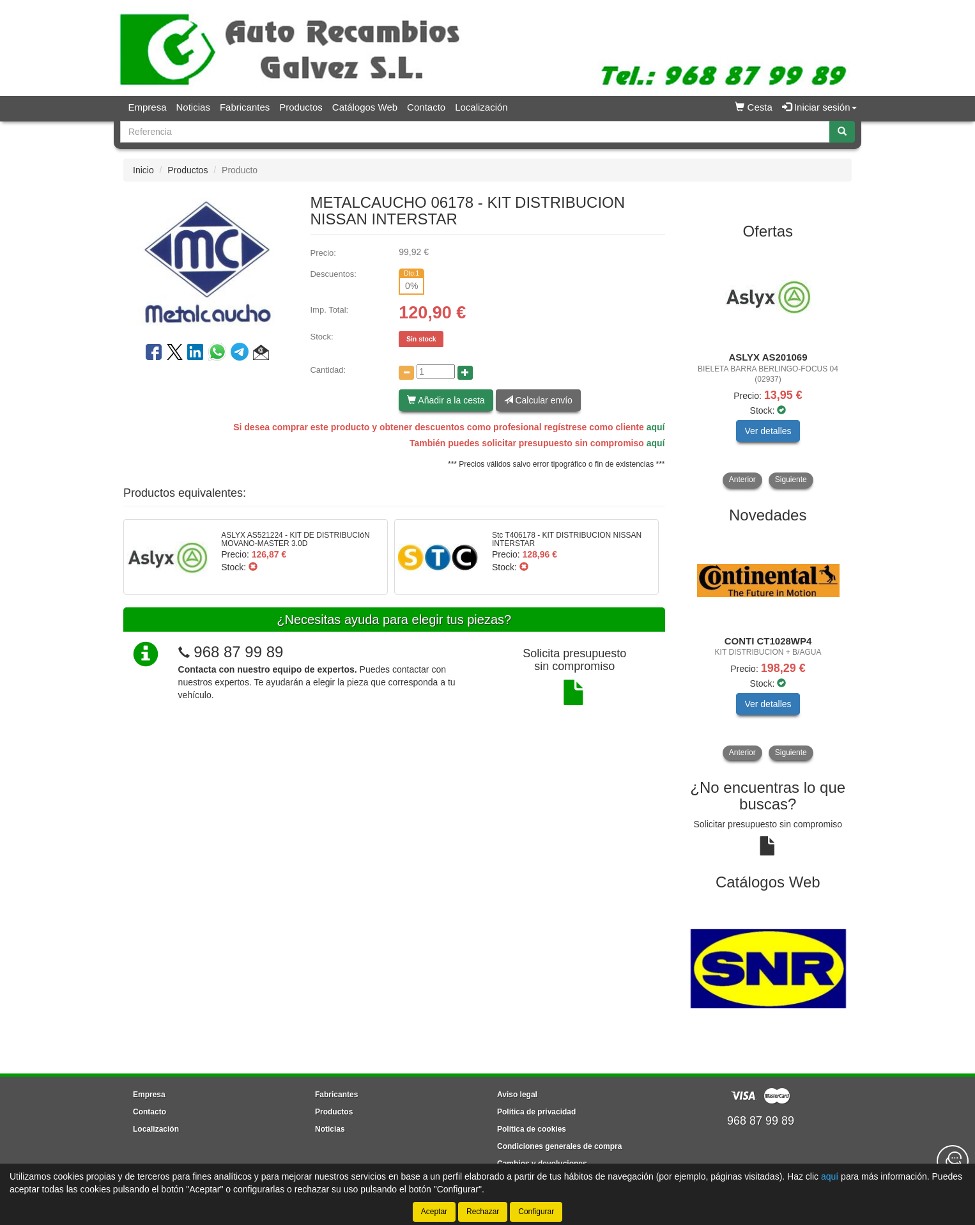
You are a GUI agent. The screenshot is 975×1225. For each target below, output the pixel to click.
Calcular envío (538, 400)
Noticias (193, 107)
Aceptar (434, 1211)
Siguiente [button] (791, 479)
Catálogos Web (364, 107)
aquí (656, 427)
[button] (261, 354)
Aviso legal (517, 1094)
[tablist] (768, 368)
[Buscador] (475, 132)
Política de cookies (531, 1129)
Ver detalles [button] (767, 431)
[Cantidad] (436, 371)
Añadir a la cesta (445, 400)
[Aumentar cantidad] (465, 373)
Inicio (143, 170)
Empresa (147, 107)
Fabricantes (245, 107)
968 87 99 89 (238, 651)
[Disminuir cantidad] (406, 373)
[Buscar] (842, 132)
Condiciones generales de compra (559, 1146)
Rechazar (482, 1211)
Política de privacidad (536, 1111)
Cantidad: (328, 370)
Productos (301, 107)
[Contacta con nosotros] (953, 1161)
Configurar (536, 1211)
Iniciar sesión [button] (819, 107)
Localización (481, 107)
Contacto (426, 107)
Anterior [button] (742, 479)
